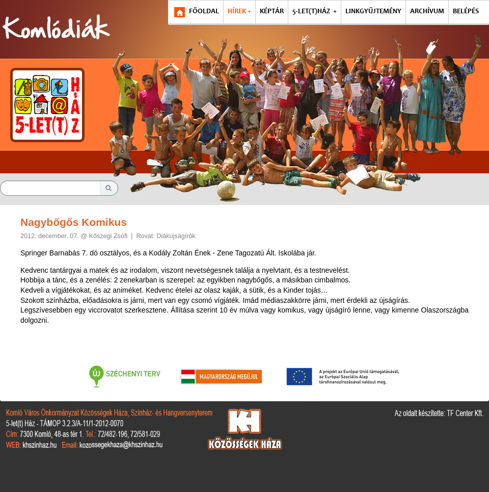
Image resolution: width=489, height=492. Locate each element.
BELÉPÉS (466, 11)
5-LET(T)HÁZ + (314, 11)
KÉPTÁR (272, 11)
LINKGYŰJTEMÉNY (373, 11)
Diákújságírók (175, 236)
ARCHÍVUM (427, 11)
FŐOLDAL (204, 11)
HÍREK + (239, 11)
